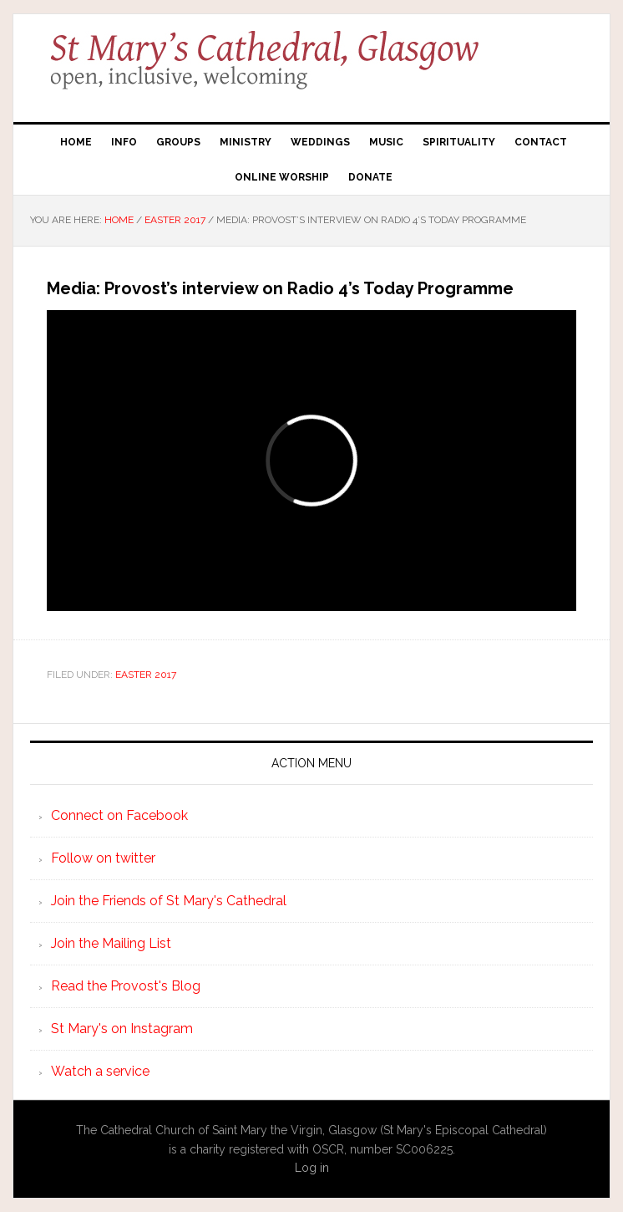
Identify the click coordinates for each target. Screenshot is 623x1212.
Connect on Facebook (119, 815)
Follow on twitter (103, 858)
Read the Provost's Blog (125, 986)
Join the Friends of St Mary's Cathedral (168, 901)
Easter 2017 (145, 674)
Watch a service (100, 1071)
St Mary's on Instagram (122, 1028)
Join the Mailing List (111, 943)
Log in (312, 1167)
